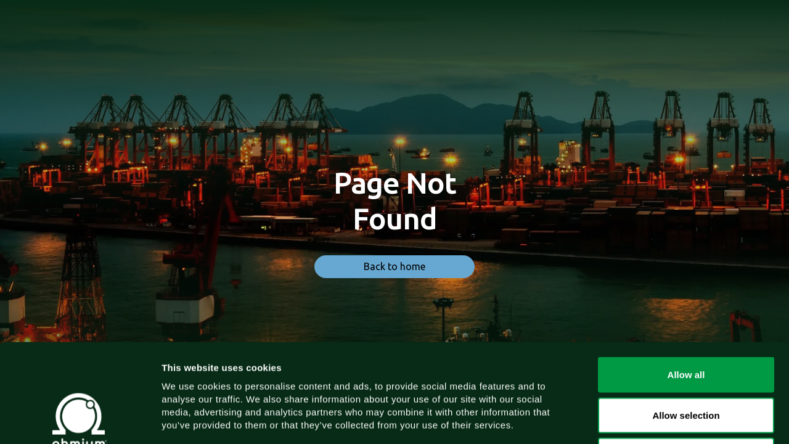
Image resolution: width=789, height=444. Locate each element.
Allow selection (685, 323)
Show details (647, 419)
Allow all (686, 282)
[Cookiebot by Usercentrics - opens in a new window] (80, 420)
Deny (686, 363)
